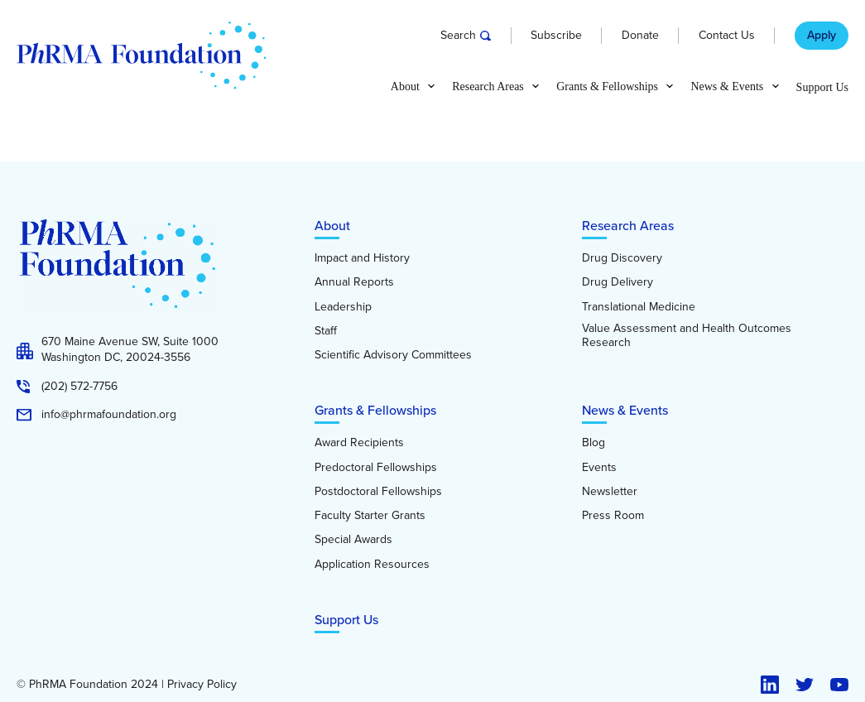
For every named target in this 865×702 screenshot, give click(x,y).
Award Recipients (359, 442)
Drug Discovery (622, 258)
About (332, 225)
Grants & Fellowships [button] (607, 87)
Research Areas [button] (488, 87)
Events (599, 467)
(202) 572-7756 (79, 386)
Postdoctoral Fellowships (378, 491)
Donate (640, 35)
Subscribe (556, 35)
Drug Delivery (617, 282)
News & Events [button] (726, 87)
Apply (821, 35)
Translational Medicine (638, 307)
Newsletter (609, 491)
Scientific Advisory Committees (393, 355)
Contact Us (727, 35)
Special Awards (353, 539)
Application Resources (372, 564)
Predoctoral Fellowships (376, 467)
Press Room (613, 515)
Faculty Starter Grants (370, 515)
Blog (593, 442)
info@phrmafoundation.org (108, 414)
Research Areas (628, 225)
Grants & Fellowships (375, 410)
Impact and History (362, 258)
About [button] (405, 87)
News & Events (625, 410)
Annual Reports (354, 282)
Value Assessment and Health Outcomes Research (686, 335)
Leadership (343, 307)
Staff (326, 331)
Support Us (822, 88)
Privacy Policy (202, 684)
